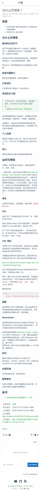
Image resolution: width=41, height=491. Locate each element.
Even (31, 486)
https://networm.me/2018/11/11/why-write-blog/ (20, 416)
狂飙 (20, 3)
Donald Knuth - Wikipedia (22, 109)
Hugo (12, 486)
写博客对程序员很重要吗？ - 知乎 (20, 398)
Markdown (8, 464)
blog (25, 14)
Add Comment (33, 464)
